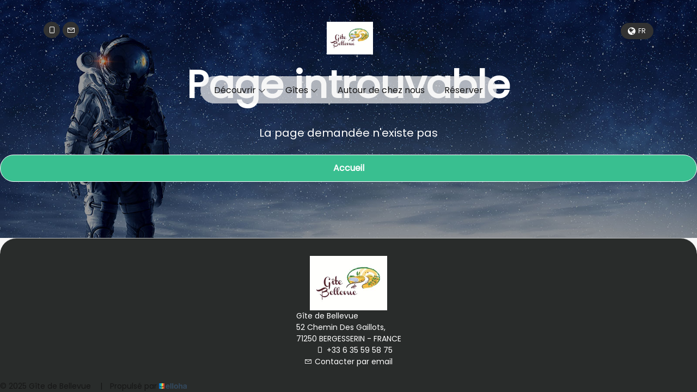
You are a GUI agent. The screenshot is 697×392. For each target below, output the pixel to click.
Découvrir (240, 90)
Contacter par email (348, 361)
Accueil (348, 168)
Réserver (463, 90)
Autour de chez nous (381, 90)
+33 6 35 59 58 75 (354, 350)
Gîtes (301, 90)
